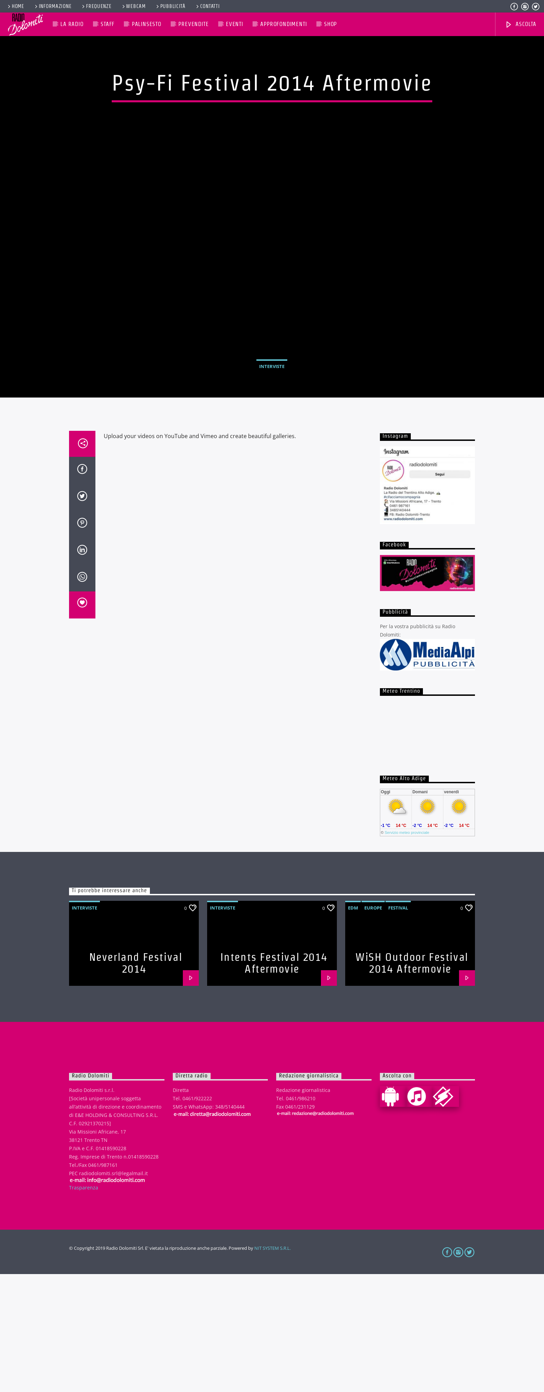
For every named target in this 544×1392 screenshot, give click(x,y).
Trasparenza (83, 1305)
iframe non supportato (427, 846)
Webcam (133, 6)
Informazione (52, 6)
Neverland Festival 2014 (135, 1081)
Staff (107, 24)
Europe (373, 1026)
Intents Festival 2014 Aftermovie (274, 1081)
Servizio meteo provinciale (407, 950)
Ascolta (520, 25)
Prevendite (193, 24)
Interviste (271, 425)
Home (15, 6)
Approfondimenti (283, 24)
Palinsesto (146, 24)
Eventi (234, 24)
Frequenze (96, 6)
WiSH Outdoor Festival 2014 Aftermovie (411, 1081)
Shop (330, 24)
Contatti (207, 6)
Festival (398, 1026)
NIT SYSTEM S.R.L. (272, 1366)
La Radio (71, 24)
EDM (353, 1026)
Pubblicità (170, 6)
